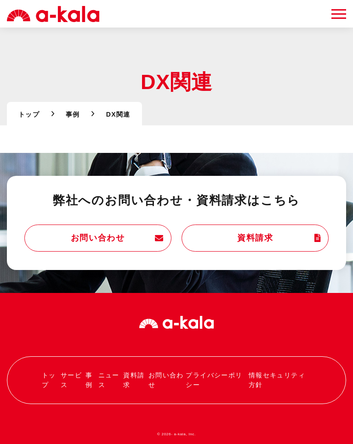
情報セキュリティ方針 (277, 379)
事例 (73, 114)
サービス (71, 379)
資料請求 (279, 238)
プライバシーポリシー (214, 379)
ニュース (109, 379)
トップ (29, 114)
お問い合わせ (117, 238)
